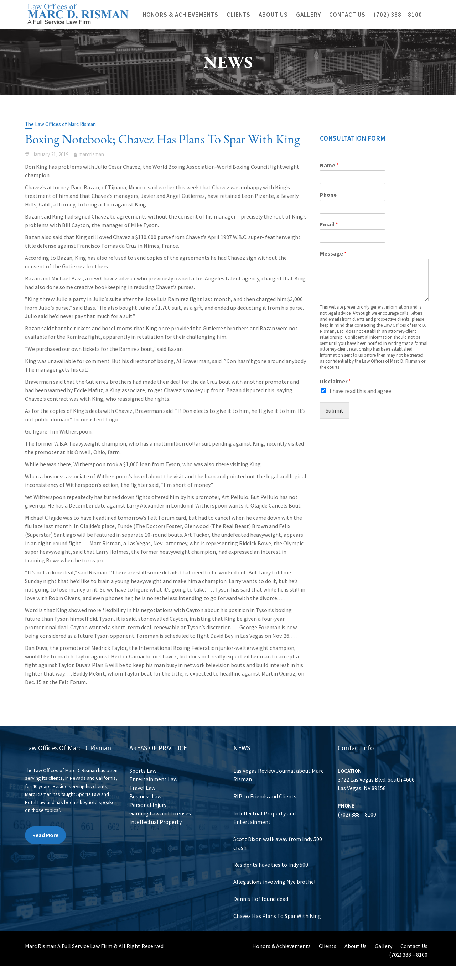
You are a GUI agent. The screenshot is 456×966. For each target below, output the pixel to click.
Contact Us (347, 15)
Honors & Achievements (180, 15)
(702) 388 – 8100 (398, 15)
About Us (273, 15)
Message (333, 253)
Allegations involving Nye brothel (274, 880)
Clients (238, 15)
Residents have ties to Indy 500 (270, 863)
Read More (45, 834)
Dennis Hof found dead (261, 897)
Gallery (308, 15)
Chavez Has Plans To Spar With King (277, 913)
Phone (328, 194)
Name (329, 165)
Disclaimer (335, 381)
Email (329, 224)
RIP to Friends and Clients (265, 796)
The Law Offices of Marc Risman (60, 124)
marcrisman (91, 154)
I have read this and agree (360, 390)
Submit (334, 410)
